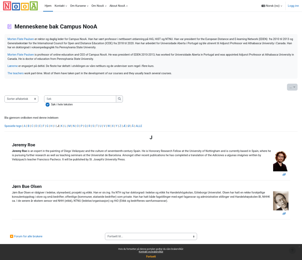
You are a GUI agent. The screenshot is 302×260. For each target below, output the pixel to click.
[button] (271, 6)
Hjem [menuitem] (48, 6)
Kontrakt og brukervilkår (151, 251)
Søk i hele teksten (71, 106)
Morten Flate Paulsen (30, 39)
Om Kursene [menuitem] (78, 6)
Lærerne (22, 67)
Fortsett (151, 256)
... (284, 88)
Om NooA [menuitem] (97, 6)
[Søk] (89, 100)
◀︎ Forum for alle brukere (35, 238)
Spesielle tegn (23, 128)
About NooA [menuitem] (117, 6)
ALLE (153, 128)
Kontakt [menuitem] (60, 6)
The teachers (25, 74)
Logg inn (293, 6)
